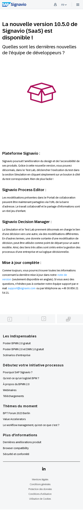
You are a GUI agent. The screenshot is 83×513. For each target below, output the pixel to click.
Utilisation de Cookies (40, 498)
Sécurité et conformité (16, 454)
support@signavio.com (21, 288)
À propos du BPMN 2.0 (16, 384)
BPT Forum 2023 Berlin (16, 413)
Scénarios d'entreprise (16, 355)
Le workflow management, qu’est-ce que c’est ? (31, 425)
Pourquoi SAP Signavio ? (17, 372)
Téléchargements (13, 396)
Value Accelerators (14, 419)
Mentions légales (40, 479)
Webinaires (10, 390)
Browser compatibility (16, 448)
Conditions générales (40, 484)
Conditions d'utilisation (40, 494)
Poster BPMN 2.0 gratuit (17, 343)
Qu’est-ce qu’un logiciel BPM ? (21, 378)
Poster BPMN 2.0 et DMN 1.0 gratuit (23, 349)
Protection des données (40, 489)
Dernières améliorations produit (22, 442)
